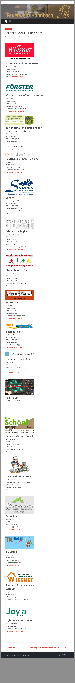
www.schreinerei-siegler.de (17, 249)
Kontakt (27, 655)
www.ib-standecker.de (15, 172)
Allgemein (8, 29)
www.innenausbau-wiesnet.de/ (18, 602)
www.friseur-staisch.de (16, 318)
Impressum (21, 655)
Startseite (9, 648)
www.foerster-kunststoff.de (17, 111)
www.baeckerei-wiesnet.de (17, 76)
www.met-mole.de (14, 372)
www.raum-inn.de (14, 529)
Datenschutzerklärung (10, 655)
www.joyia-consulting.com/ (17, 631)
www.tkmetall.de (14, 565)
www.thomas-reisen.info (16, 347)
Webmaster (23, 36)
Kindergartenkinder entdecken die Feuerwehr (50, 648)
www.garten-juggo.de (15, 149)
